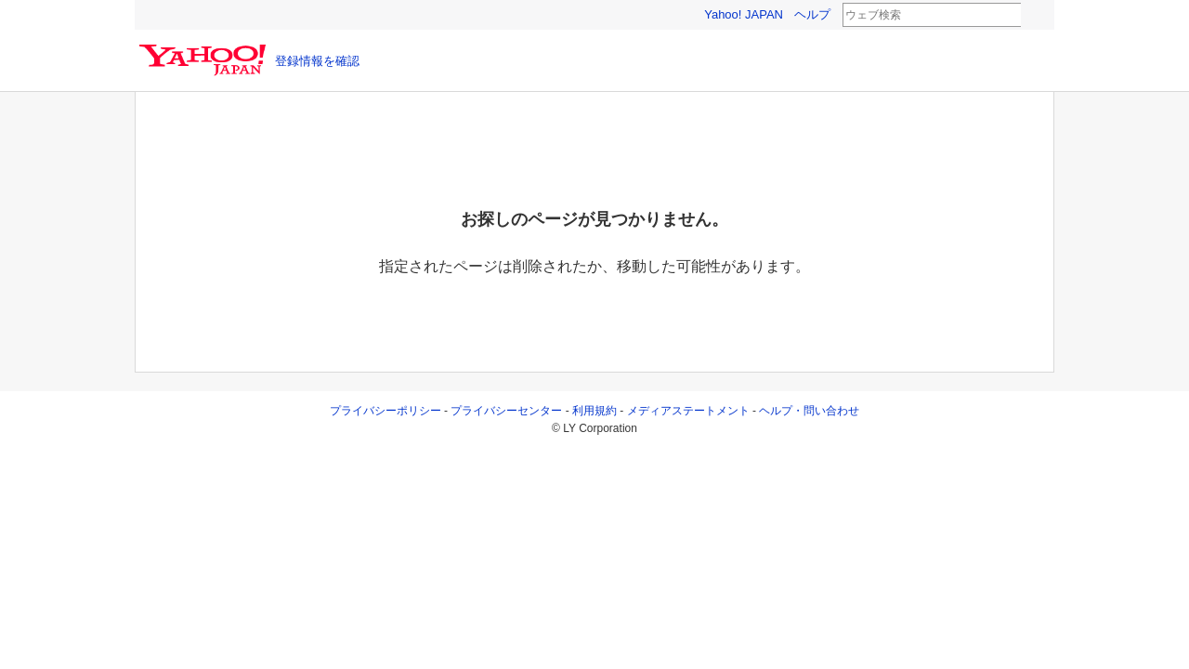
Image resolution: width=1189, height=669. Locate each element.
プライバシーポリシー (385, 410)
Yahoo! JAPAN (743, 14)
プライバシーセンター (506, 410)
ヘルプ (812, 14)
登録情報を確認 (317, 61)
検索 (1033, 16)
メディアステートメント (688, 410)
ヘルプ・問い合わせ (809, 410)
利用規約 (594, 410)
